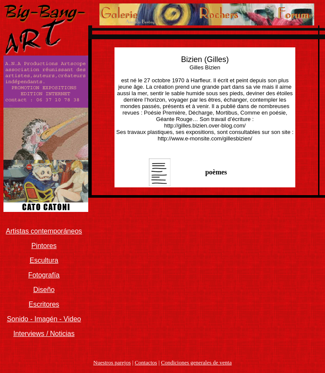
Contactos (146, 362)
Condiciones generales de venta (196, 362)
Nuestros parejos (112, 362)
